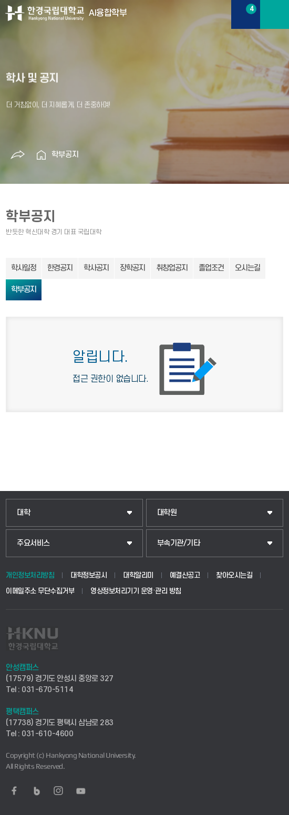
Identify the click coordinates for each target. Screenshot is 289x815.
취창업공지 (172, 268)
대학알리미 (138, 575)
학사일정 (23, 268)
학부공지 (65, 154)
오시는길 (247, 268)
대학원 (167, 512)
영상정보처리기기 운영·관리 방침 (135, 591)
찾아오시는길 (234, 575)
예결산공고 (185, 575)
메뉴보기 (274, 14)
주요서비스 (33, 543)
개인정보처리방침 (30, 575)
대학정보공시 (88, 575)
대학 (23, 512)
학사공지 (96, 268)
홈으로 (40, 155)
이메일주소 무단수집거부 (40, 591)
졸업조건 (211, 268)
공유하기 (17, 155)
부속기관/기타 (178, 543)
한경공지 (60, 268)
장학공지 (132, 268)
